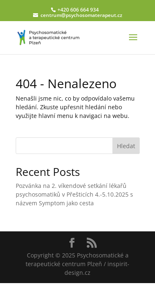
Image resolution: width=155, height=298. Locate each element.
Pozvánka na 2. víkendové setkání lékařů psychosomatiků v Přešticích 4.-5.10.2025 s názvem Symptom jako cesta (74, 194)
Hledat (126, 146)
